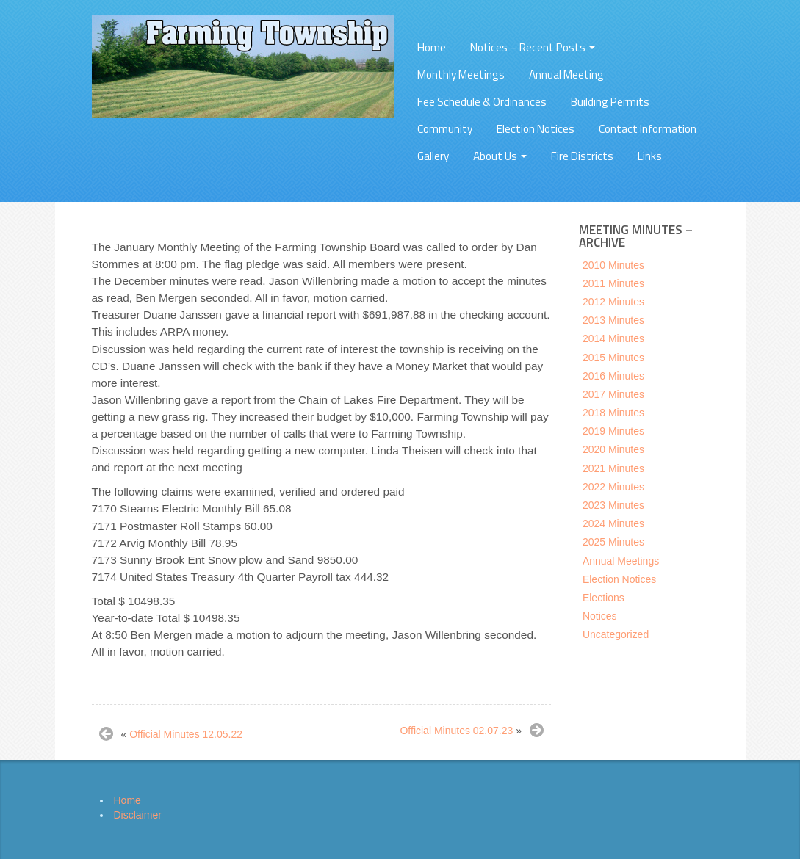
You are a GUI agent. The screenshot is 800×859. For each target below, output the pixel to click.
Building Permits (610, 101)
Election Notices (535, 128)
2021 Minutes (613, 468)
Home (431, 47)
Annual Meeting (566, 74)
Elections (603, 598)
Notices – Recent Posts (532, 47)
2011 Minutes (613, 283)
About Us (500, 156)
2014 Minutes (613, 338)
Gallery (433, 156)
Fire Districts (582, 156)
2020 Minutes (613, 449)
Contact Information (647, 128)
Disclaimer (138, 815)
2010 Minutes (613, 265)
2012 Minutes (613, 302)
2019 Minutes (613, 431)
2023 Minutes (613, 505)
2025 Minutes (613, 542)
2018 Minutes (613, 412)
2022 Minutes (613, 487)
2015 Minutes (613, 357)
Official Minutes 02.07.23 (456, 730)
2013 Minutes (613, 320)
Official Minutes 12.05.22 (185, 734)
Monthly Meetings (461, 74)
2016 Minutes (613, 376)
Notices (600, 616)
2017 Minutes (613, 394)
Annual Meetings (621, 561)
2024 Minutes (613, 523)
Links (650, 156)
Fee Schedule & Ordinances (482, 101)
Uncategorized (616, 634)
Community (444, 128)
